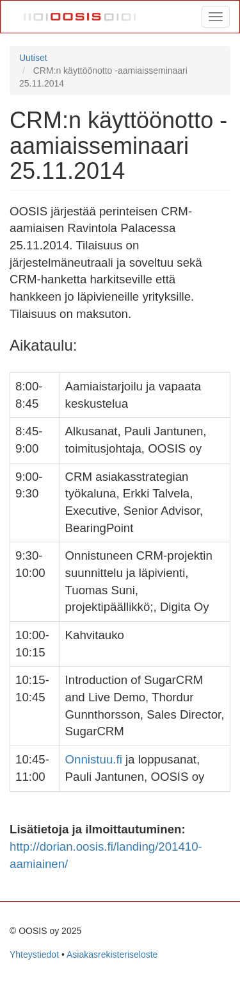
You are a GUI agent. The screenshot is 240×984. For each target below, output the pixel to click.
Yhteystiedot (34, 954)
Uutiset (33, 58)
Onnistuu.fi (93, 759)
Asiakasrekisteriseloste (112, 954)
